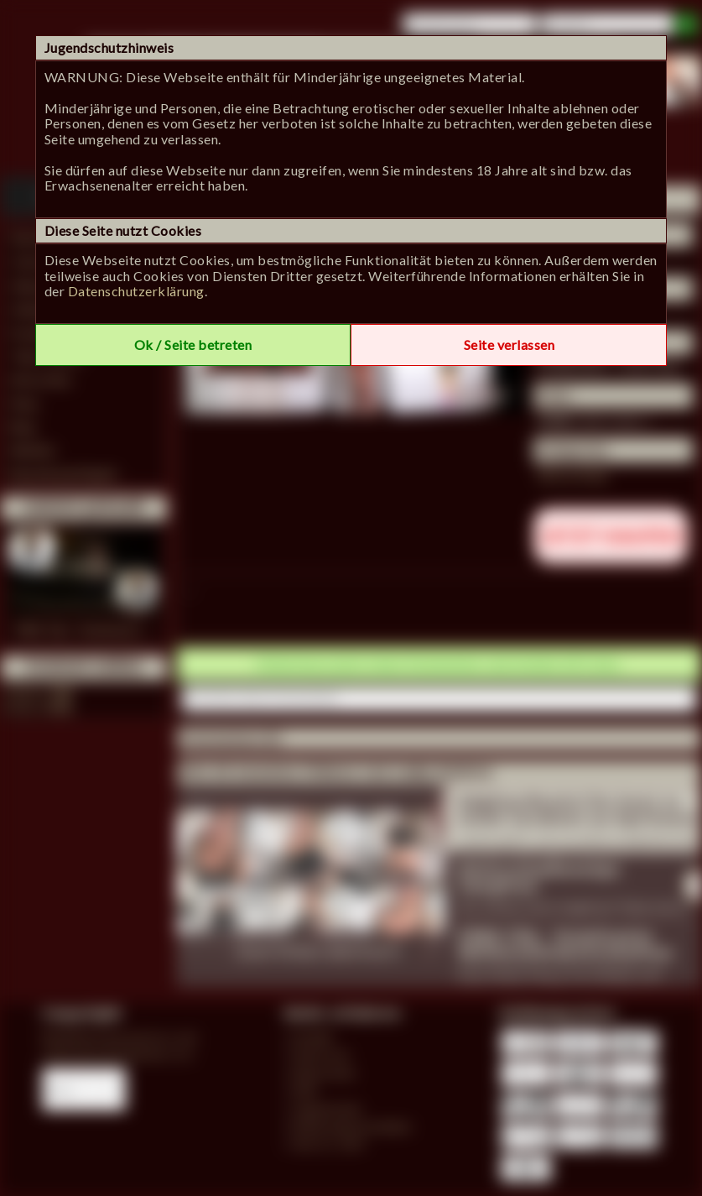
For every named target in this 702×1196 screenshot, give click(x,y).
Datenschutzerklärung (136, 291)
